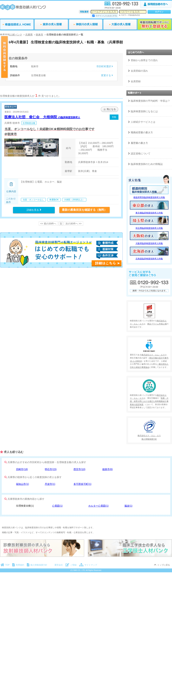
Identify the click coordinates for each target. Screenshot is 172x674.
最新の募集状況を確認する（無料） (84, 209)
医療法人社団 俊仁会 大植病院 (42, 117)
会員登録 (136, 81)
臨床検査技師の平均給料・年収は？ (150, 100)
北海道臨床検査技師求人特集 (149, 258)
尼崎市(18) (22, 469)
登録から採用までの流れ (144, 60)
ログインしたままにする (106, 16)
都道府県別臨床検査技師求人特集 (149, 197)
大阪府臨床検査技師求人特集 (149, 243)
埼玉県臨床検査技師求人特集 (149, 228)
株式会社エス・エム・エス (153, 355)
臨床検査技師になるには (144, 111)
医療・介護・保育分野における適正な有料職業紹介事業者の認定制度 (149, 401)
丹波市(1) (50, 484)
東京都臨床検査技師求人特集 (149, 213)
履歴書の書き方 (139, 143)
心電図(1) (57, 505)
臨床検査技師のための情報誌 (147, 164)
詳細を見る (34, 209)
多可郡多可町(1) (82, 484)
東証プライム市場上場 (157, 324)
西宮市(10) (79, 469)
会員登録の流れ (139, 70)
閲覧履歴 (84, 12)
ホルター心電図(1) (98, 505)
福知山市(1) (22, 484)
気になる (109, 109)
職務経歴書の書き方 (142, 132)
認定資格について (140, 153)
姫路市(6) (107, 469)
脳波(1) (128, 505)
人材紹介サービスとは (143, 121)
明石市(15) (51, 469)
